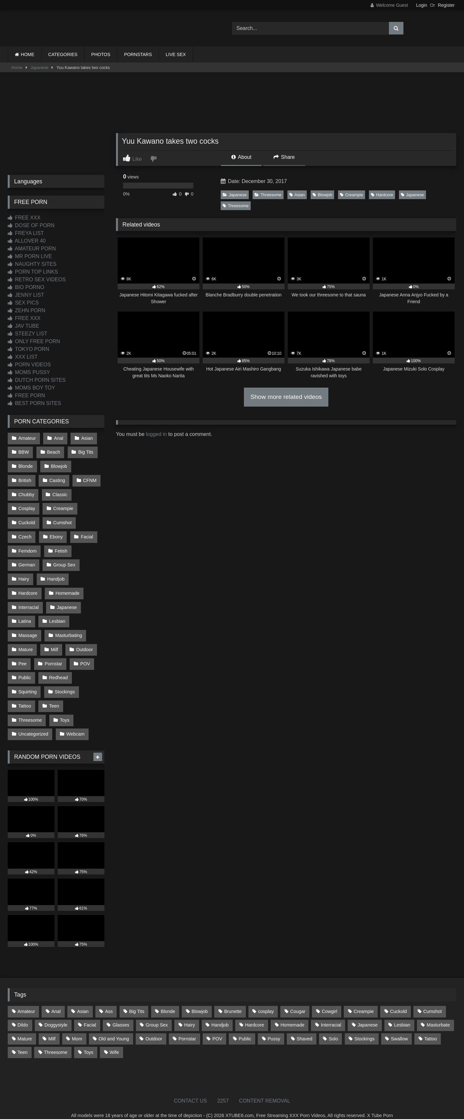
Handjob (55, 574)
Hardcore (382, 194)
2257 (223, 1090)
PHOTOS (100, 54)
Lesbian (57, 615)
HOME (27, 54)
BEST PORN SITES (34, 403)
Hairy (23, 574)
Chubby (26, 492)
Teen (54, 696)
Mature (25, 642)
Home (17, 67)
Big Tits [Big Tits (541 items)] (136, 1001)
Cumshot (62, 519)
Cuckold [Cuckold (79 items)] (398, 1001)
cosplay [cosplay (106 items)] (266, 1001)
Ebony (56, 533)
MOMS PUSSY (29, 372)
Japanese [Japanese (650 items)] (368, 1015)
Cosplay (26, 506)
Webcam (75, 724)
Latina (24, 615)
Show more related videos (286, 396)
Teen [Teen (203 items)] (22, 1042)
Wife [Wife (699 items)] (114, 1042)
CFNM (89, 478)
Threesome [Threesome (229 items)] (55, 1042)
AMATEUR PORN (32, 248)
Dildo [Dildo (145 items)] (22, 1015)
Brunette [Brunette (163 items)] (233, 1001)
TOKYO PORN (28, 349)
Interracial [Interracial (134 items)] (331, 1015)
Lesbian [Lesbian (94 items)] (402, 1015)
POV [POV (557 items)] (217, 1028)
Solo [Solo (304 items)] (333, 1028)
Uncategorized (33, 724)
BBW (23, 451)
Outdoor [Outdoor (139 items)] (153, 1028)
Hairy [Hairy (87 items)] (189, 1015)
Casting (57, 478)
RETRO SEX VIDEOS (37, 279)
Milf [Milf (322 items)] (51, 1028)
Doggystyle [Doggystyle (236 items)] (55, 1015)
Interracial (28, 601)
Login (421, 5)
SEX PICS (23, 302)
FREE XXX (24, 217)
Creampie (351, 194)
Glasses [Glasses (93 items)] (120, 1015)
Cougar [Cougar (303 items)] (297, 1001)
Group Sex (64, 560)
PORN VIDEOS (29, 364)
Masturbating (68, 628)
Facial (86, 533)
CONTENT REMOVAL (264, 1090)
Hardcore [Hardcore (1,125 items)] (254, 1015)
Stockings (64, 683)
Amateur (27, 437)
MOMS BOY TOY (31, 388)
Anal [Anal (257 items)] (56, 1001)
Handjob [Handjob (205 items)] (220, 1015)
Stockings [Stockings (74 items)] (364, 1028)
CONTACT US (190, 1090)
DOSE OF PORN (31, 225)
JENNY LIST (26, 295)
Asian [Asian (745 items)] (83, 1001)
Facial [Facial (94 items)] (90, 1015)
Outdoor (83, 642)
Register (446, 5)
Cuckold (26, 519)
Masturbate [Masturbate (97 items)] (438, 1015)
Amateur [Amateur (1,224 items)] (26, 1001)
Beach (53, 451)
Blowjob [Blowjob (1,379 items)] (199, 1001)
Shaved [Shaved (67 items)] (305, 1028)
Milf (54, 642)
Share (284, 157)
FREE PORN (26, 395)
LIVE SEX (176, 54)
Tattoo (24, 696)
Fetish (60, 547)
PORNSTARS (138, 54)
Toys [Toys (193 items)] (88, 1042)
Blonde (25, 465)
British (24, 478)
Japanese (40, 67)
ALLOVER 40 (27, 241)
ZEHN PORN (26, 310)
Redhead (58, 669)
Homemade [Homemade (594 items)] (292, 1015)
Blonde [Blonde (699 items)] (168, 1001)
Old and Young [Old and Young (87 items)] (114, 1028)
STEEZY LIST (27, 333)
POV (84, 656)
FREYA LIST (26, 233)
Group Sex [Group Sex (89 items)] (157, 1015)
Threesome (268, 194)
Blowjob (322, 194)
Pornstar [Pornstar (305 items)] (187, 1028)
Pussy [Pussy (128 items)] (273, 1028)
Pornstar (53, 656)
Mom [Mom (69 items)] (77, 1028)
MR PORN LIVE (30, 256)
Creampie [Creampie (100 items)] (363, 1001)
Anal (58, 437)
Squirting (27, 683)
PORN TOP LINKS (33, 272)
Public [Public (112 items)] (244, 1028)
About (241, 157)
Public (24, 669)
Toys (64, 710)
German (26, 560)
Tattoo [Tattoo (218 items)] (430, 1028)
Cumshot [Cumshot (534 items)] (432, 1001)
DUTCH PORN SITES (37, 380)
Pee (22, 656)
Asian (297, 194)
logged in (156, 434)
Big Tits (85, 451)
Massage (27, 628)
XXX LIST (23, 357)
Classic (59, 492)
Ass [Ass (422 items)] (109, 1001)
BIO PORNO (26, 287)
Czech (25, 533)
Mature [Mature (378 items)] (24, 1028)
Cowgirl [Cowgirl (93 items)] (329, 1001)
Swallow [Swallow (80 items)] (399, 1028)
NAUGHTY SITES (32, 264)
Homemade (67, 588)
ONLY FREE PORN (34, 341)
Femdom (27, 547)
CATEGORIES (63, 54)
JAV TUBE (23, 326)
